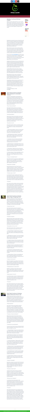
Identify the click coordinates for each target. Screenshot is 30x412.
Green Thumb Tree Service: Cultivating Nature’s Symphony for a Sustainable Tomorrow (14, 94)
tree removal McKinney (15, 54)
